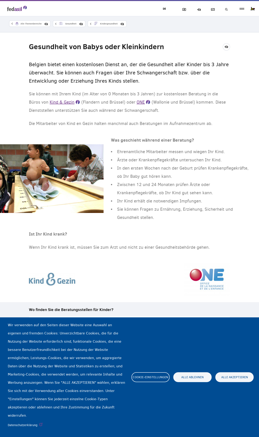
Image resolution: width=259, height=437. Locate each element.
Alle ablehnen (192, 377)
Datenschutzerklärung (23, 425)
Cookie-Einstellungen (150, 377)
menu (242, 8)
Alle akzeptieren (234, 377)
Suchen (226, 9)
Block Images (183, 9)
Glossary (212, 9)
